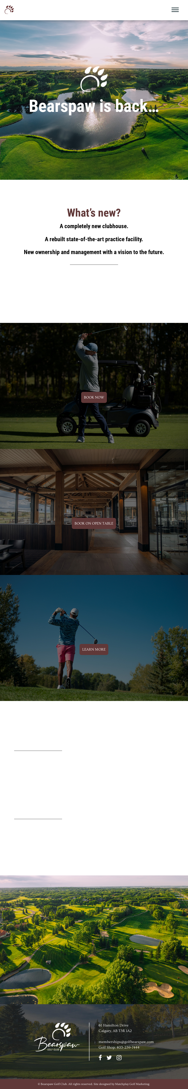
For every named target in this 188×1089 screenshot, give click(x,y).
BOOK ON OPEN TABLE (94, 523)
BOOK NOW (94, 397)
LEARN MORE (94, 649)
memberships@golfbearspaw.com (126, 1042)
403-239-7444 (128, 1047)
